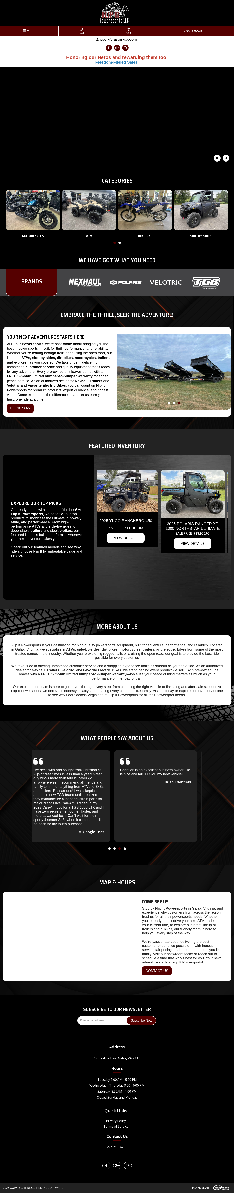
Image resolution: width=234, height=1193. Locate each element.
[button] (114, 243)
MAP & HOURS (193, 30)
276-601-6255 (117, 1147)
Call (82, 31)
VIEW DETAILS (119, 580)
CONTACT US (156, 971)
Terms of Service (115, 1126)
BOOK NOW (20, 408)
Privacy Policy (116, 1121)
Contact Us (117, 1136)
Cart (128, 31)
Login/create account (116, 39)
